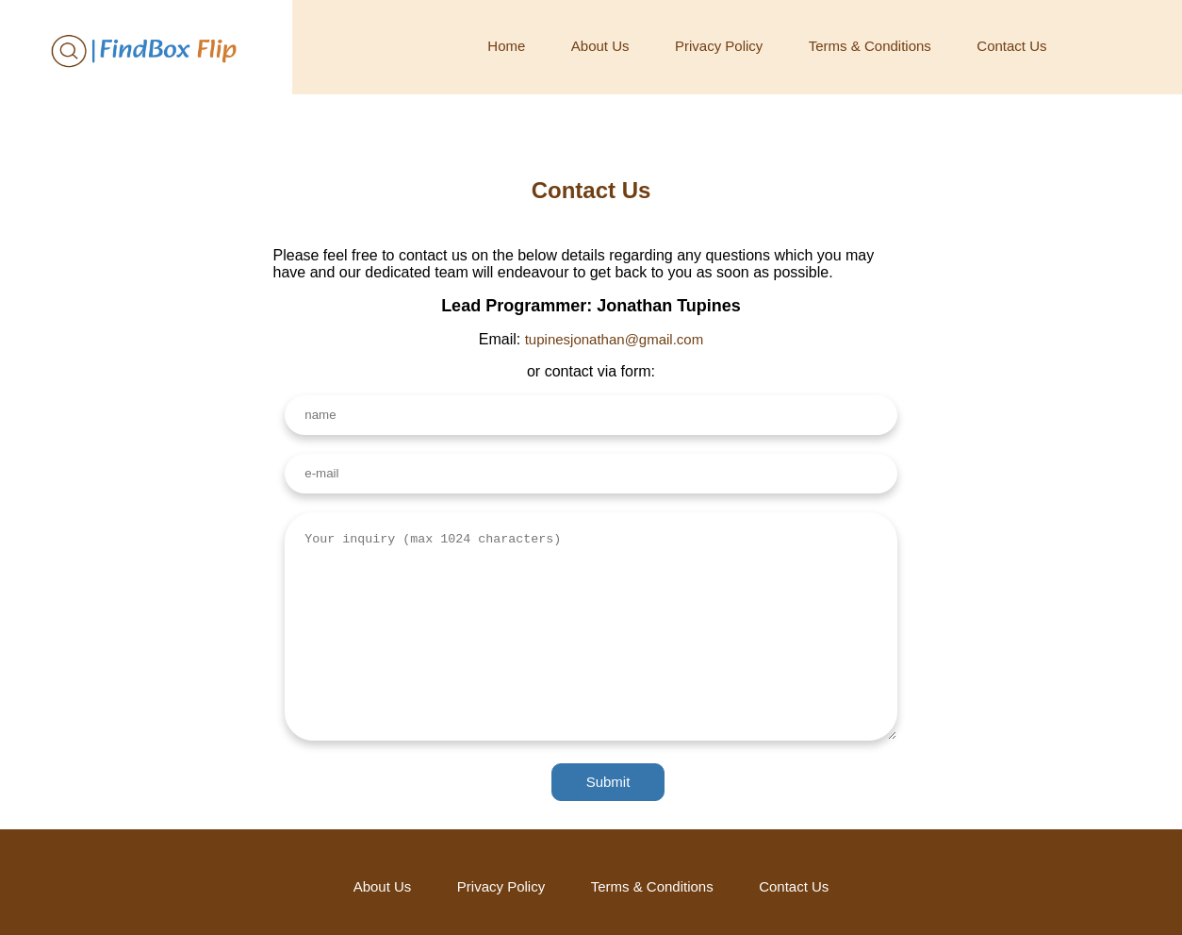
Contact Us (1011, 46)
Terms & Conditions (870, 46)
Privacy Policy (719, 46)
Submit (608, 782)
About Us (600, 46)
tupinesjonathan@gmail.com (614, 339)
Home (506, 46)
